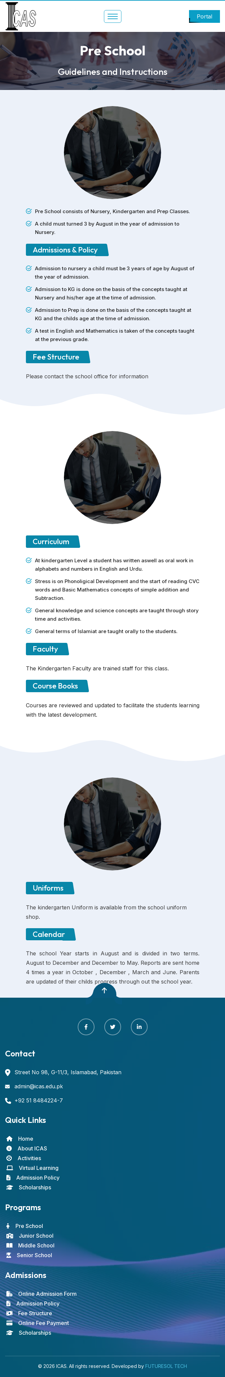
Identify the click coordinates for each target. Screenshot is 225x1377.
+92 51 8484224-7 (38, 1100)
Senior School (29, 1255)
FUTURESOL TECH (166, 1366)
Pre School (24, 1226)
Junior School (29, 1235)
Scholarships (28, 1187)
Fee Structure (29, 1313)
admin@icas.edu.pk (38, 1086)
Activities (23, 1158)
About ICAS (26, 1148)
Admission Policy (33, 1177)
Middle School (30, 1245)
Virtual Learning (32, 1168)
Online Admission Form (41, 1293)
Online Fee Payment (37, 1323)
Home (19, 1138)
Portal (204, 16)
